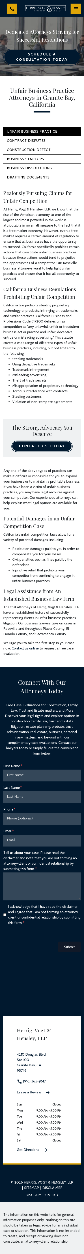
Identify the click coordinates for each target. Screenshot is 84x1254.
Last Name (11, 787)
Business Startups (25, 159)
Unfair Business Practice (32, 131)
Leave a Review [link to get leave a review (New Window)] (33, 1092)
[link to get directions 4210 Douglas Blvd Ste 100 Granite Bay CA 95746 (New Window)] (42, 1065)
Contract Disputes (26, 140)
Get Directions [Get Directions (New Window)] (32, 1150)
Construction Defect (29, 150)
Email (7, 831)
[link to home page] (45, 8)
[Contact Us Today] (42, 446)
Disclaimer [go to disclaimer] (52, 1188)
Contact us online (25, 648)
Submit (69, 947)
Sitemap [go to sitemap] (31, 1188)
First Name (11, 766)
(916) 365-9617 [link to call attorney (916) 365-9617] (31, 1081)
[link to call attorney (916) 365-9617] (12, 9)
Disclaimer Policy (42, 1195)
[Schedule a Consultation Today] (42, 57)
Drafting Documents (28, 177)
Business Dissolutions (29, 168)
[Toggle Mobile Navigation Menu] (76, 9)
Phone (8, 809)
